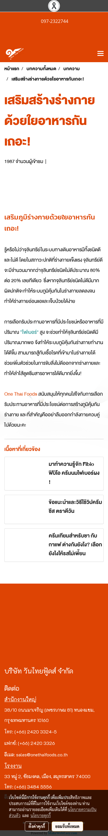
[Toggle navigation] (100, 54)
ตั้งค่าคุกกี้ (37, 826)
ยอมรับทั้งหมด (67, 826)
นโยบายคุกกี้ (41, 815)
